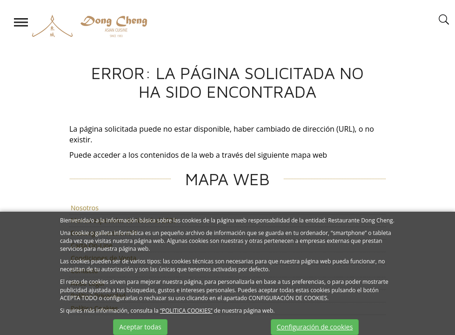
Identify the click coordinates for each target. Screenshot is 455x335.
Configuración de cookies (315, 326)
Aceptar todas (140, 326)
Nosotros (85, 207)
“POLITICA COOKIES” (186, 311)
